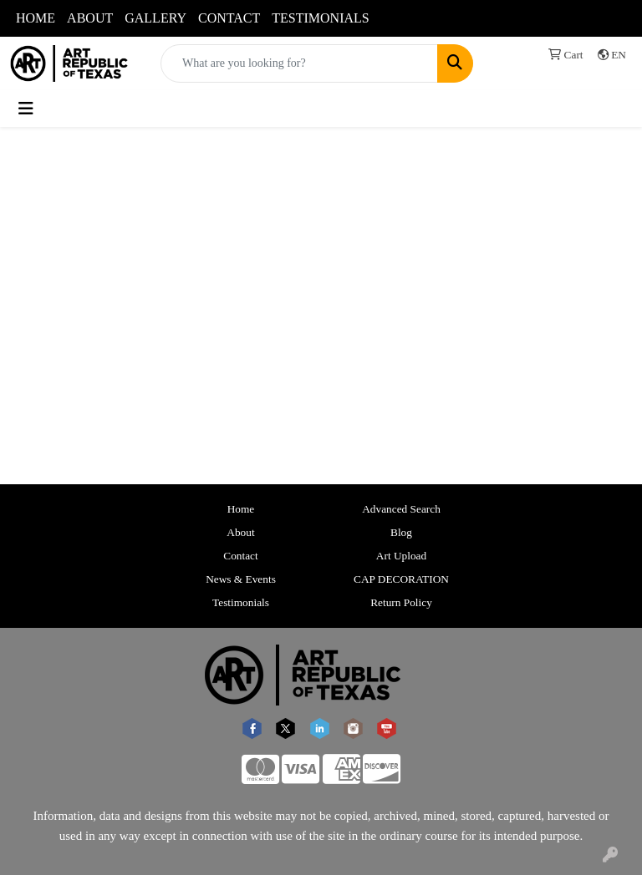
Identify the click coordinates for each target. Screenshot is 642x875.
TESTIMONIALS (320, 18)
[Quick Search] (299, 63)
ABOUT (90, 18)
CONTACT (229, 18)
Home (241, 509)
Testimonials (240, 602)
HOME (35, 18)
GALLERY (155, 18)
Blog (401, 532)
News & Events (241, 579)
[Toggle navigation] (25, 108)
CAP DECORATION (401, 579)
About (240, 532)
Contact (240, 555)
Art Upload (401, 555)
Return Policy (401, 602)
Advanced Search (401, 509)
